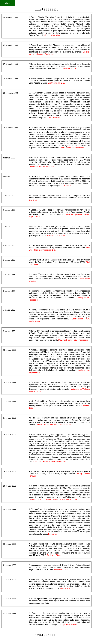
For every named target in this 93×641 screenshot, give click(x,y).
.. (57, 9)
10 (55, 9)
